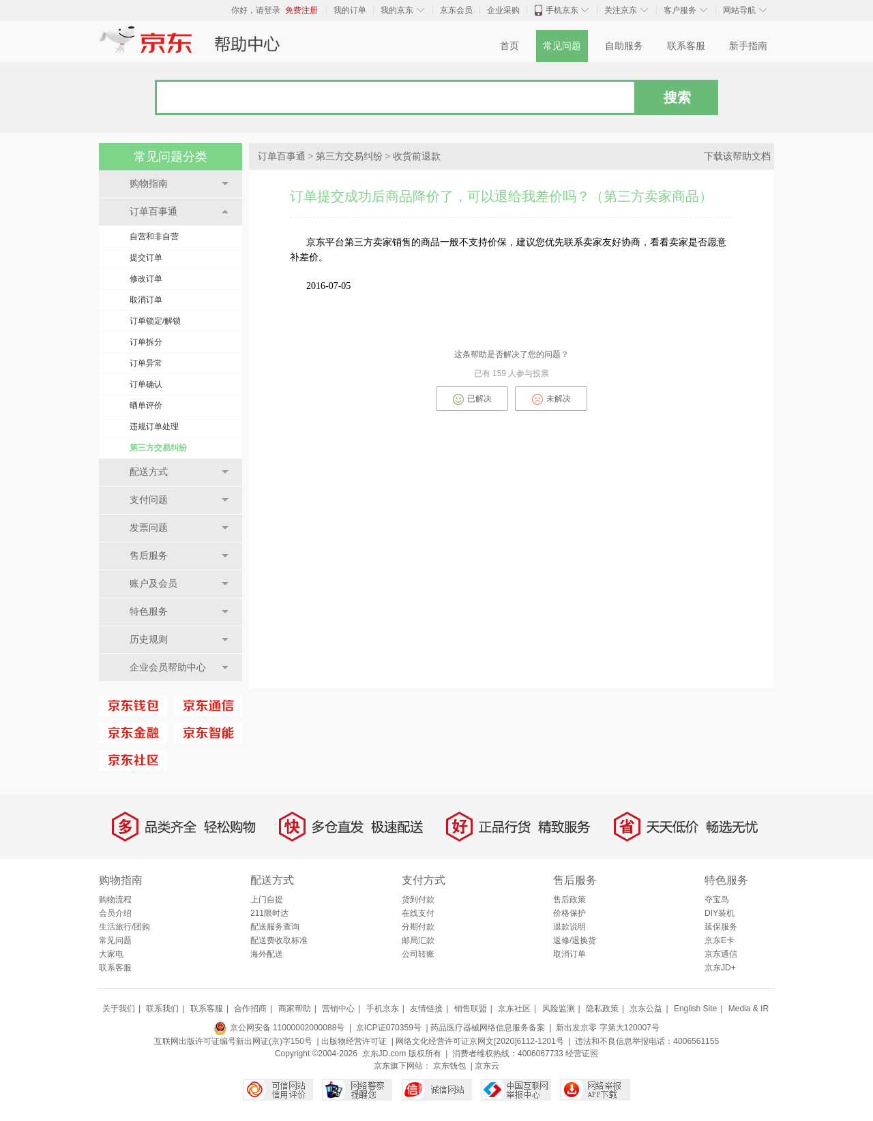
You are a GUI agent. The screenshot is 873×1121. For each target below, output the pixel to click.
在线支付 (418, 913)
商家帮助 (294, 1008)
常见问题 (562, 46)
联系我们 (162, 1008)
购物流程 (115, 899)
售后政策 (569, 899)
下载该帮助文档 (737, 156)
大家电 (111, 954)
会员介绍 (115, 913)
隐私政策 (602, 1008)
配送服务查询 (274, 927)
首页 (509, 46)
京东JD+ (720, 967)
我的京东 (397, 10)
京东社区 (514, 1008)
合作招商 (250, 1008)
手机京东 (562, 10)
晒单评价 (146, 405)
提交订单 (146, 257)
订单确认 (146, 384)
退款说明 (569, 927)
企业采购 (503, 10)
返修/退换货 (574, 940)
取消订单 (146, 300)
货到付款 (418, 899)
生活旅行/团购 (124, 927)
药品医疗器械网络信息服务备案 (487, 1027)
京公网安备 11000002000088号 (278, 1027)
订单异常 (146, 363)
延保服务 (721, 927)
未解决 (551, 399)
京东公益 (646, 1008)
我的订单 (350, 10)
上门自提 (266, 899)
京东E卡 (720, 940)
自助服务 (624, 46)
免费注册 (301, 10)
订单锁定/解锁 (155, 321)
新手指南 (748, 46)
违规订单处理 (154, 426)
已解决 (472, 399)
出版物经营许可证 (354, 1041)
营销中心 (338, 1008)
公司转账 (418, 954)
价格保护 (569, 913)
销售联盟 (470, 1008)
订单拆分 (146, 342)
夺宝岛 (717, 899)
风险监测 (558, 1008)
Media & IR (748, 1008)
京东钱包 (449, 1066)
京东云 (487, 1066)
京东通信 (721, 954)
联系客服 (686, 46)
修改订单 (146, 278)
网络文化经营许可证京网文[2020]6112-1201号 (480, 1041)
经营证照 (581, 1053)
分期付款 (418, 927)
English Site (695, 1008)
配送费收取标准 (279, 940)
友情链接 (426, 1008)
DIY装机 (720, 913)
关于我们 (118, 1008)
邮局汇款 (418, 940)
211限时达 (269, 913)
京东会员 (456, 10)
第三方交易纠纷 (158, 447)
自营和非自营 (154, 236)
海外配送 (266, 954)
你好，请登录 (255, 10)
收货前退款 (417, 156)
